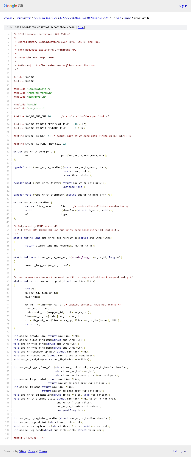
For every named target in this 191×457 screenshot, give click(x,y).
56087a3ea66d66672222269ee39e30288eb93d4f (71, 18)
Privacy (32, 451)
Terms (43, 451)
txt (175, 451)
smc (127, 18)
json (184, 451)
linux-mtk (23, 18)
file (81, 27)
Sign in (183, 6)
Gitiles (22, 451)
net (118, 18)
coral (8, 18)
